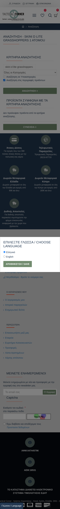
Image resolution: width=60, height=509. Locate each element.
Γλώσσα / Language (12, 505)
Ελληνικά (10, 252)
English (9, 256)
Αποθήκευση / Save (17, 264)
